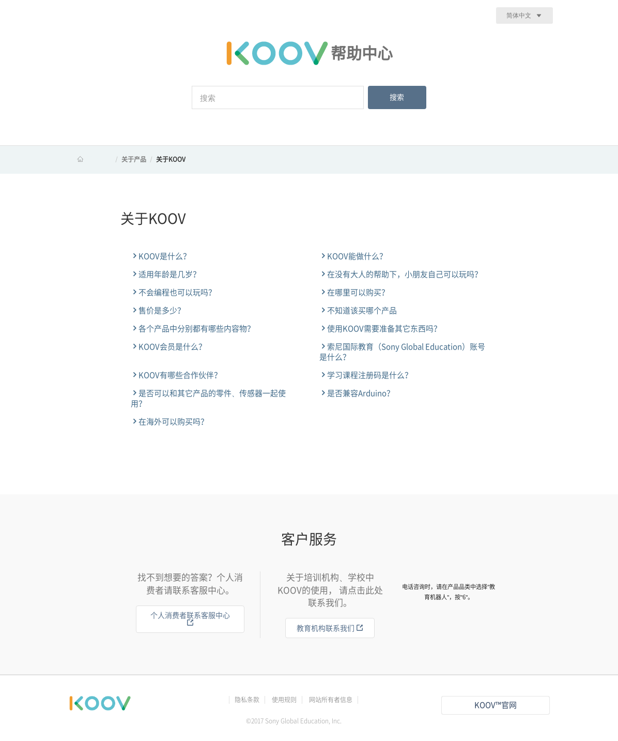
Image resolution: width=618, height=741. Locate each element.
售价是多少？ (158, 310)
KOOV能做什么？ (353, 256)
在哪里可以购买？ (354, 292)
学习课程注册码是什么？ (365, 375)
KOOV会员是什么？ (168, 346)
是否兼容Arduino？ (356, 393)
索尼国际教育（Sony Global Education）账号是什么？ (402, 351)
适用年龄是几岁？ (165, 274)
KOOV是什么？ (161, 256)
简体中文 (518, 15)
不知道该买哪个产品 (358, 310)
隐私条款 (247, 700)
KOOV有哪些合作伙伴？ (176, 375)
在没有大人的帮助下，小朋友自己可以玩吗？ (400, 274)
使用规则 (284, 700)
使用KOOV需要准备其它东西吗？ (380, 328)
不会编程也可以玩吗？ (173, 292)
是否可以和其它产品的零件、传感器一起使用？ (208, 398)
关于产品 (133, 159)
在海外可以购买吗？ (169, 421)
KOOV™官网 (495, 705)
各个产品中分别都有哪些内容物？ (193, 328)
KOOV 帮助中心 (90, 159)
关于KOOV (171, 159)
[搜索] (278, 97)
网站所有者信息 (330, 700)
